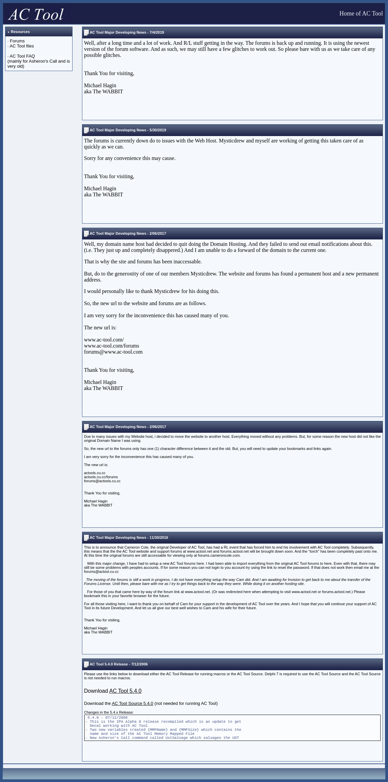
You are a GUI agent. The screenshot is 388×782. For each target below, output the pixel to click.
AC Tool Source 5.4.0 (132, 703)
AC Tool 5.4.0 (125, 691)
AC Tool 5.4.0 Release (109, 664)
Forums (17, 40)
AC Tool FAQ (22, 56)
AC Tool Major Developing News (118, 32)
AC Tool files (22, 45)
